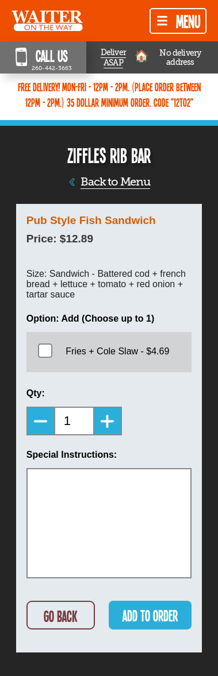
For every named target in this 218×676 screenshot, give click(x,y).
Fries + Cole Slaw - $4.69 (117, 351)
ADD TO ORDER (150, 615)
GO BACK (60, 616)
